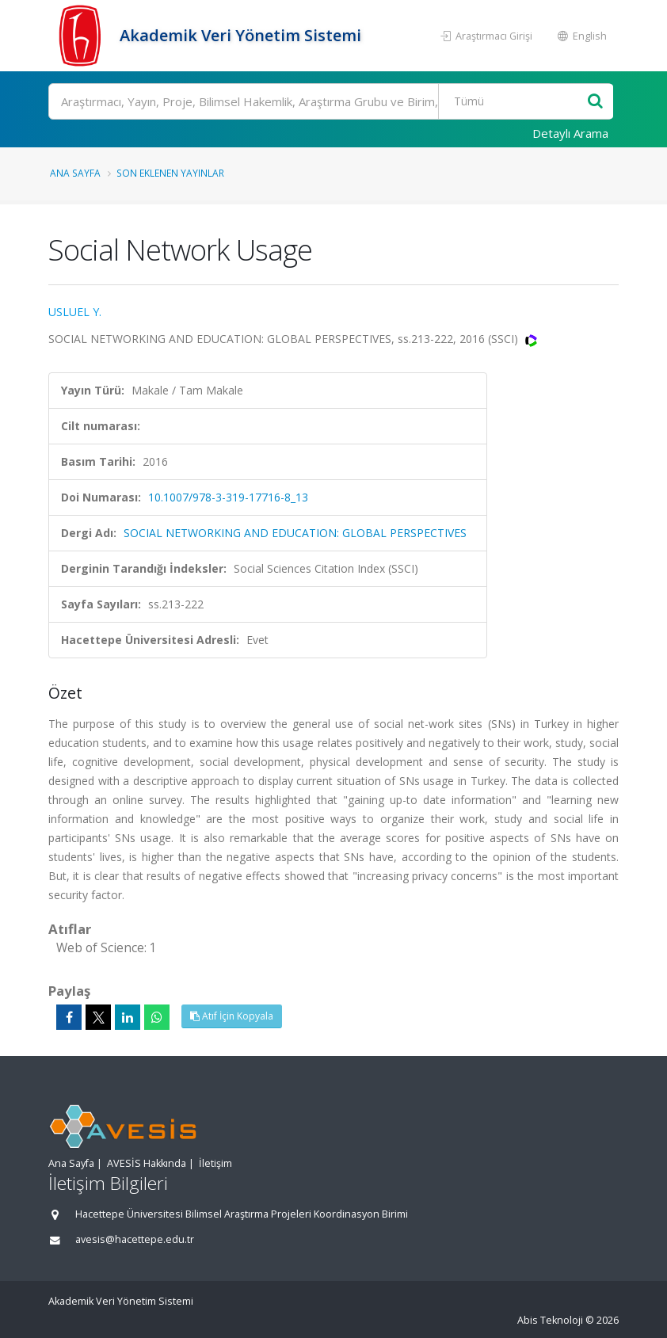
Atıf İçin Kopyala (231, 1016)
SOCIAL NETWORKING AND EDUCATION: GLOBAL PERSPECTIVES (295, 532)
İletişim (215, 1163)
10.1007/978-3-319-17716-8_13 (228, 497)
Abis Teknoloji (550, 1320)
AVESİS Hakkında (146, 1163)
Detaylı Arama (570, 133)
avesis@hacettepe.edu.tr (134, 1239)
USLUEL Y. (74, 311)
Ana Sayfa (75, 172)
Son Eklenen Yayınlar (170, 172)
